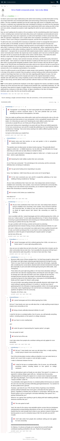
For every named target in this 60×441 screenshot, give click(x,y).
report (18, 93)
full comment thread (46, 97)
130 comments (4, 93)
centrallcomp (9, 106)
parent (12, 135)
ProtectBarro (13, 239)
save (13, 93)
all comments (34, 97)
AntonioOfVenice (11, 138)
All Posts (55, 6)
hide (15, 93)
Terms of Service (26, 439)
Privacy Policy (34, 439)
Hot (6, 6)
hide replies (26, 93)
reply (25, 135)
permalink (7, 135)
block (22, 93)
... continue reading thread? (14, 432)
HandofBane (11, 16)
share (9, 93)
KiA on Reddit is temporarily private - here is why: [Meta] (29, 10)
